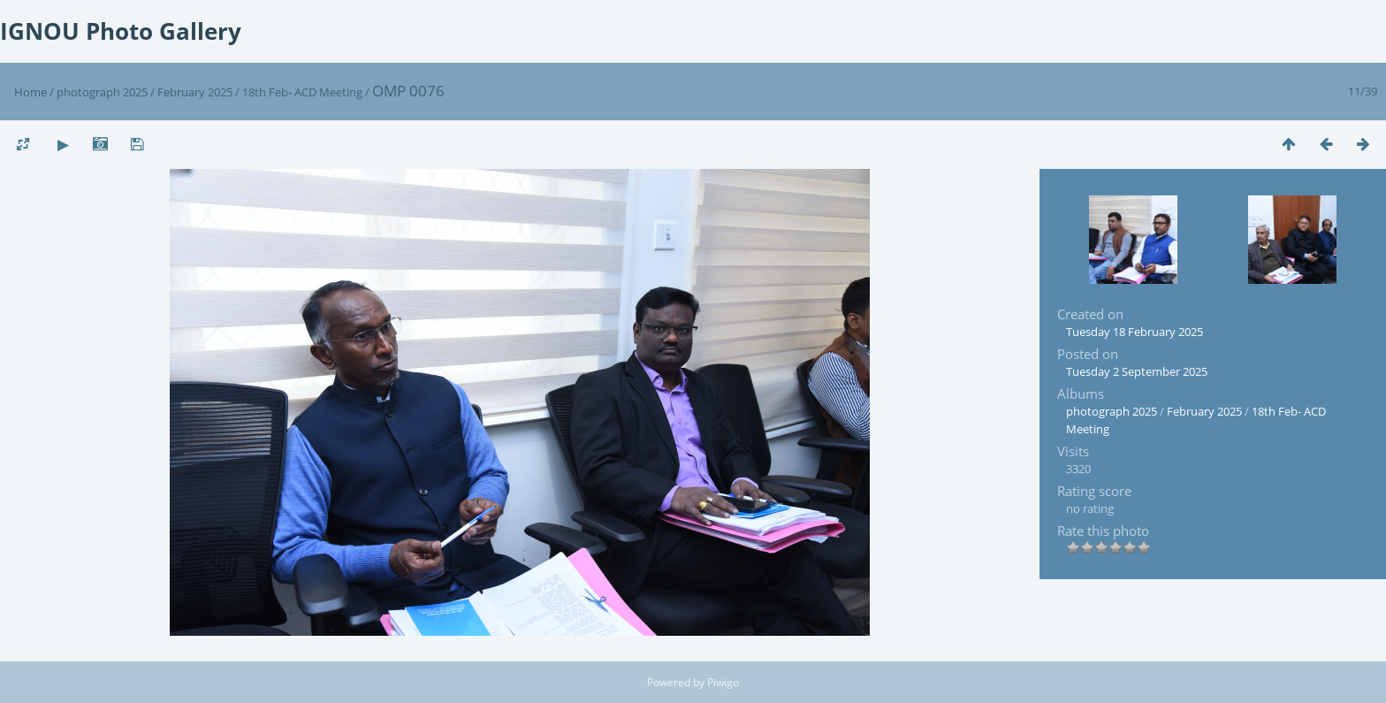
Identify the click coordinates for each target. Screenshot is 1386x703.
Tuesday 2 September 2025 (1136, 371)
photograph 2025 (102, 92)
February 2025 (194, 92)
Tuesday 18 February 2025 (1134, 332)
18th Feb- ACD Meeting (303, 92)
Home (30, 92)
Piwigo (723, 682)
